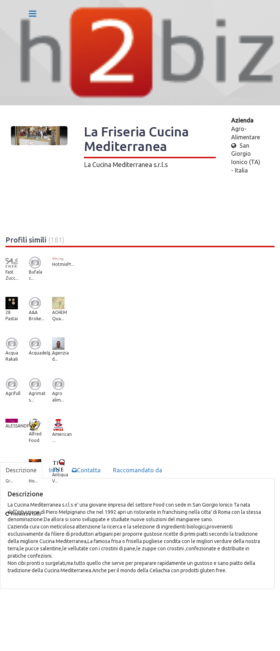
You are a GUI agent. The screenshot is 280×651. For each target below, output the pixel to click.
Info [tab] (54, 470)
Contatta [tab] (86, 470)
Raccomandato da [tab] (137, 470)
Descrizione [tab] (21, 470)
